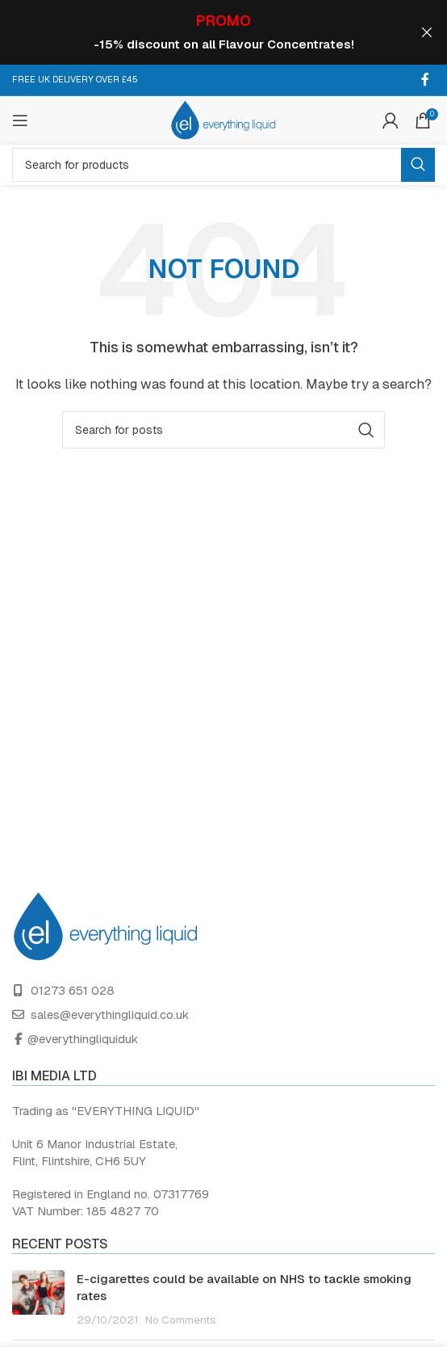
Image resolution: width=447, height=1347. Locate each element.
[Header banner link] (199, 32)
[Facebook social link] (425, 78)
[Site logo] (223, 118)
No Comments (180, 1318)
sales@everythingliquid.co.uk (110, 1013)
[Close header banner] (427, 32)
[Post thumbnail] (38, 1298)
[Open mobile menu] (20, 119)
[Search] (223, 164)
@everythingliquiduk (82, 1038)
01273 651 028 (73, 989)
